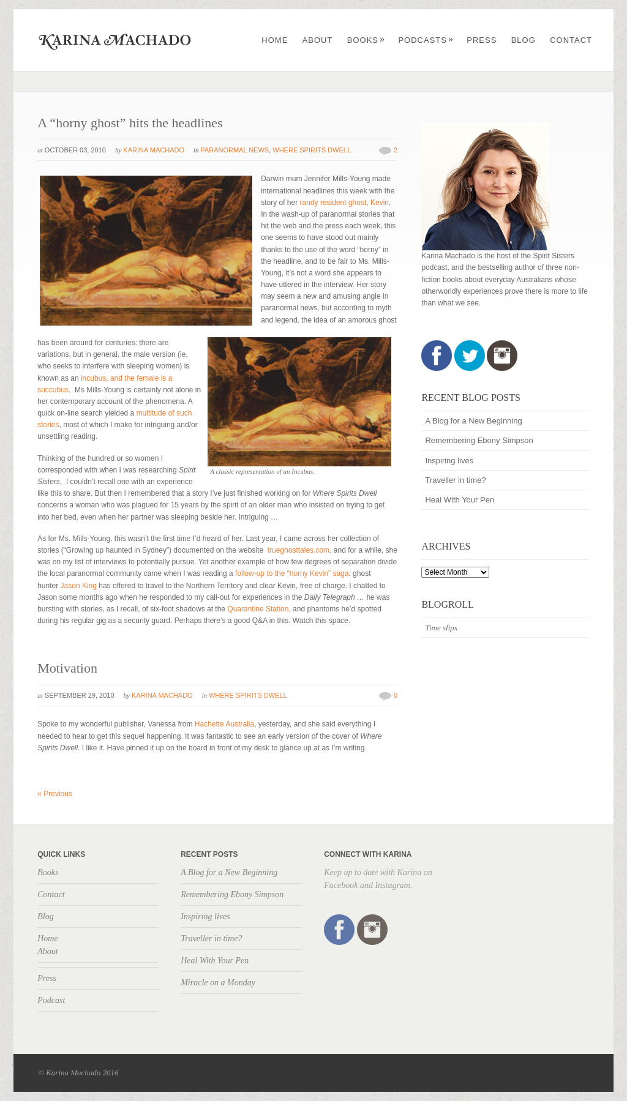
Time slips (441, 627)
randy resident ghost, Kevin (344, 202)
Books (366, 40)
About (317, 40)
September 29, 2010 (80, 695)
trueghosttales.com (298, 550)
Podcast (51, 1000)
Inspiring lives (449, 460)
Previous (54, 793)
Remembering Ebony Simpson (479, 440)
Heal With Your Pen (459, 499)
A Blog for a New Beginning (473, 420)
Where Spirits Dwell (311, 150)
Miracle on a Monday (218, 982)
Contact (571, 40)
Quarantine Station (257, 609)
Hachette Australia (224, 724)
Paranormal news (234, 150)
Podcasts (426, 40)
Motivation (67, 668)
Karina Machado (153, 150)
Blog (523, 40)
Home (274, 40)
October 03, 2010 (75, 150)
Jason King (79, 585)
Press (482, 40)
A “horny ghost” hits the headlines (129, 122)
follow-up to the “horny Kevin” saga (291, 573)
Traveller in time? (455, 480)
